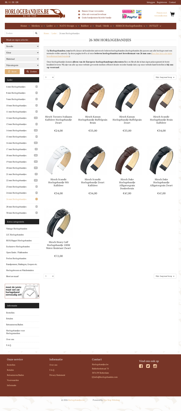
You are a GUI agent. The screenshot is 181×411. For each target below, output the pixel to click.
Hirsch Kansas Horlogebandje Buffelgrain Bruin (92, 119)
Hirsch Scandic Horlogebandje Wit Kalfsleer (58, 182)
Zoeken (32, 71)
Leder (54, 33)
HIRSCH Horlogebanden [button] (130, 25)
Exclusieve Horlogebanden (18, 246)
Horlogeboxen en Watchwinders (20, 270)
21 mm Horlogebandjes (16, 174)
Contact (172, 2)
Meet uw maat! (12, 276)
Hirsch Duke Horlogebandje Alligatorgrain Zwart (161, 182)
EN (17, 2)
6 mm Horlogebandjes (15, 86)
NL (6, 2)
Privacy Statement (57, 375)
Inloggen (151, 2)
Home (23, 25)
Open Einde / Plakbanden (17, 252)
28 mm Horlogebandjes (16, 206)
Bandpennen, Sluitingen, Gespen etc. (21, 264)
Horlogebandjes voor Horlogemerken (15, 332)
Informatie (11, 385)
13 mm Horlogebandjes (16, 124)
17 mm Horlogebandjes (16, 149)
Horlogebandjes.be (73, 400)
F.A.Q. (8, 345)
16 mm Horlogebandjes (16, 143)
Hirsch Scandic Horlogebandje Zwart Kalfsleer (92, 182)
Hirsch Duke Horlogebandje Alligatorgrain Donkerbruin (127, 184)
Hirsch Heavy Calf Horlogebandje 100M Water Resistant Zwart (58, 245)
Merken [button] (36, 25)
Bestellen (10, 312)
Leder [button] (51, 25)
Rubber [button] (86, 25)
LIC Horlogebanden (15, 234)
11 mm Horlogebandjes (16, 111)
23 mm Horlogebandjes (16, 186)
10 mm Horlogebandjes (16, 105)
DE (13, 2)
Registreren (162, 2)
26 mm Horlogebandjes (16, 199)
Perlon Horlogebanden (16, 258)
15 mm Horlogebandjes (16, 136)
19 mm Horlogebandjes (16, 161)
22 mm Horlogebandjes (16, 180)
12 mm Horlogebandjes (16, 118)
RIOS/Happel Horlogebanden (19, 240)
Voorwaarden (13, 380)
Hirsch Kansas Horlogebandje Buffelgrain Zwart (127, 119)
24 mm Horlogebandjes (16, 193)
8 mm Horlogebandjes (15, 93)
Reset (12, 71)
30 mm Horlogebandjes (16, 213)
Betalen (9, 318)
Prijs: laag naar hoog (165, 77)
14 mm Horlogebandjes (16, 130)
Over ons (10, 339)
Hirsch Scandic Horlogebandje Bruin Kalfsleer (161, 119)
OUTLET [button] (155, 25)
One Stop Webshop (106, 400)
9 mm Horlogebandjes (15, 99)
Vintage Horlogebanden (16, 228)
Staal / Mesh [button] (103, 25)
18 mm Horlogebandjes (16, 155)
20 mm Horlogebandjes (16, 168)
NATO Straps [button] (68, 25)
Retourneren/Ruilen (14, 324)
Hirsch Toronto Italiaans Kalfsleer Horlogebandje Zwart (58, 119)
